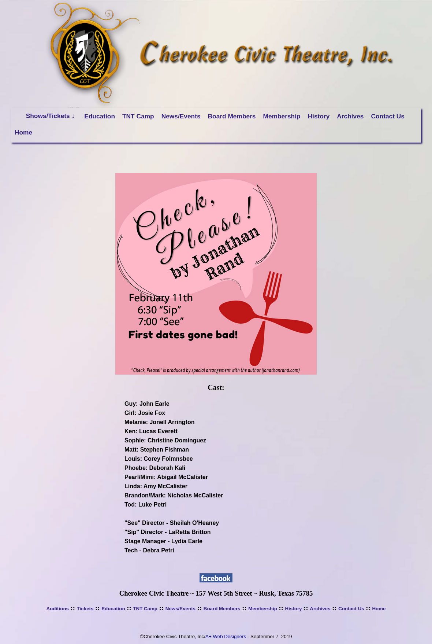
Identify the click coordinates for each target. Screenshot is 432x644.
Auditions (57, 608)
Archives (350, 116)
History (319, 116)
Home (23, 132)
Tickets (85, 608)
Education (99, 116)
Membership (282, 116)
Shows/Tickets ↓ (50, 115)
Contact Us (388, 116)
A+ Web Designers (225, 636)
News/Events (181, 116)
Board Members (232, 116)
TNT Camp (138, 116)
